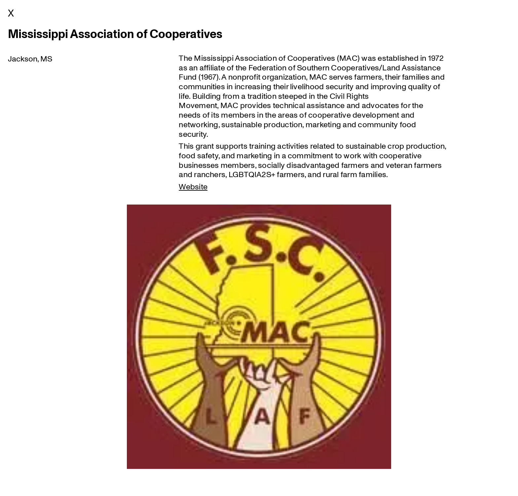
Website (193, 186)
